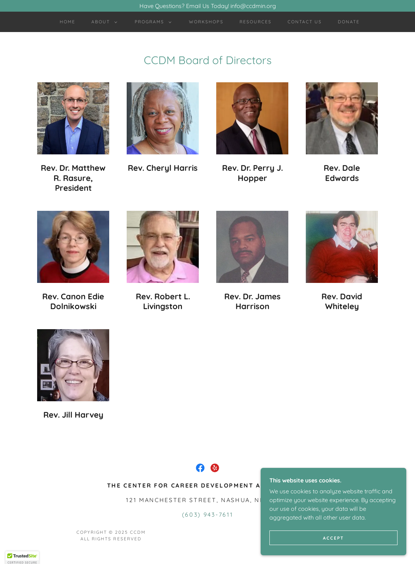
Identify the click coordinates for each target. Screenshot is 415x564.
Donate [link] (349, 21)
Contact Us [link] (305, 21)
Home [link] (67, 21)
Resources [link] (256, 21)
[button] (103, 21)
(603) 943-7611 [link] (207, 514)
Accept (333, 553)
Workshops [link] (206, 21)
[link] (200, 468)
